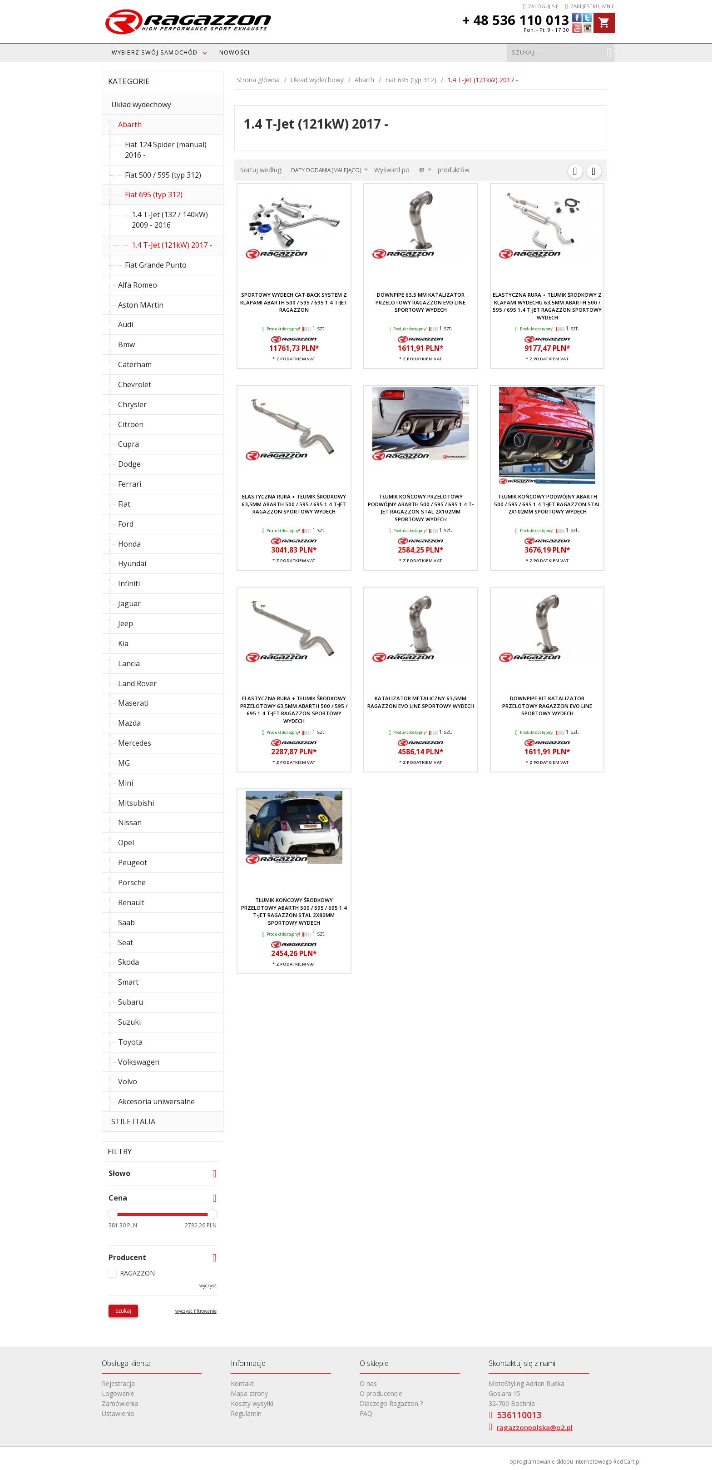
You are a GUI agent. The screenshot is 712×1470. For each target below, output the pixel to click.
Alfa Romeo (137, 285)
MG (124, 763)
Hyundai (132, 563)
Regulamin (246, 1413)
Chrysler (132, 404)
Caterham (135, 364)
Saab (126, 922)
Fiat (124, 504)
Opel (126, 842)
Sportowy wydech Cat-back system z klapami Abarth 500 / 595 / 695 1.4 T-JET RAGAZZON (293, 302)
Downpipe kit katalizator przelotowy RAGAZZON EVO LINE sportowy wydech (547, 706)
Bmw (126, 344)
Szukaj (123, 1311)
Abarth (130, 125)
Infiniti (129, 583)
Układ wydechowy (141, 105)
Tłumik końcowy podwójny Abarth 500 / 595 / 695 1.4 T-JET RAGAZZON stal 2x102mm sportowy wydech (547, 504)
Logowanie (118, 1393)
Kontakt (242, 1383)
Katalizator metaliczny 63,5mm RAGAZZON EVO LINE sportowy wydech (420, 702)
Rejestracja (118, 1383)
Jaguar (129, 603)
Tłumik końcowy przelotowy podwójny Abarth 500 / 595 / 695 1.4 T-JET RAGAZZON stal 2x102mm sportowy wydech (421, 507)
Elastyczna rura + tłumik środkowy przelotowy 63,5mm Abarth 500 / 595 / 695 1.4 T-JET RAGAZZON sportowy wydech (293, 709)
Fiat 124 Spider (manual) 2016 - (166, 150)
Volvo (127, 1081)
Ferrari (129, 484)
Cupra (128, 444)
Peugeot (132, 862)
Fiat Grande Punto (156, 265)
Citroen (130, 424)
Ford (126, 524)
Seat (125, 942)
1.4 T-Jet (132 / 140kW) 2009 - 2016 (170, 219)
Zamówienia (120, 1403)
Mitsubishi (136, 803)
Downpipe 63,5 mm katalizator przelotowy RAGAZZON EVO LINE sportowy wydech (420, 302)
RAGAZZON (137, 1273)
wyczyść (208, 1285)
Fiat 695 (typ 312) (154, 194)
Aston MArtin (140, 305)
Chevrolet (134, 384)
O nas (368, 1383)
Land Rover (137, 683)
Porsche (132, 882)
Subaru (130, 1002)
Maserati (133, 703)
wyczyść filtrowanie (196, 1311)
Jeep (125, 623)
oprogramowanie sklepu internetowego (560, 1461)
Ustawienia (118, 1413)
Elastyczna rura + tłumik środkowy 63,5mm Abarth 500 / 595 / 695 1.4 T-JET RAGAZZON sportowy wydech (294, 504)
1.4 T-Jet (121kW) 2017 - (172, 245)
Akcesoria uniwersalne (156, 1101)
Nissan (130, 822)
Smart (128, 982)
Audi (125, 324)
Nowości (234, 52)
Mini (125, 783)
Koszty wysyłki (252, 1403)
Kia (123, 643)
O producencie (381, 1393)
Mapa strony (249, 1393)
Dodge (129, 464)
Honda (129, 544)
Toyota (130, 1042)
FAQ (366, 1413)
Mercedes (134, 743)
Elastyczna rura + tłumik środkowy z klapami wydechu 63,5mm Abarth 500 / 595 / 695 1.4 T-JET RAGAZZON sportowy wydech (547, 305)
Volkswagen (138, 1062)
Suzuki (129, 1022)
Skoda (128, 962)
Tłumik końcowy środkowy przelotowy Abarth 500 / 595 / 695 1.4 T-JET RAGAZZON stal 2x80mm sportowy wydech (294, 911)
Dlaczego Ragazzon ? (391, 1403)
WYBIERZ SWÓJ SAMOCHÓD (155, 52)
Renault (131, 902)
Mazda (129, 723)
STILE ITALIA (133, 1121)
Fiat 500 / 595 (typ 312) (163, 175)
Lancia (129, 663)
